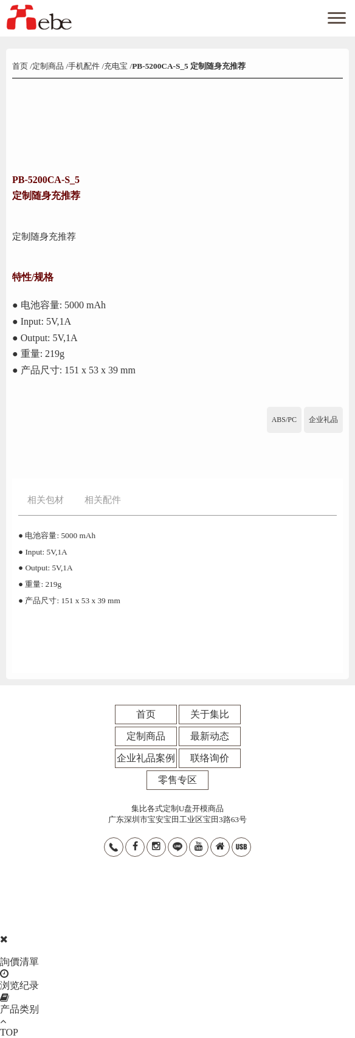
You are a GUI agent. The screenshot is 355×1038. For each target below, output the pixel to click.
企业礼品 (323, 419)
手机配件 (84, 66)
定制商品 (48, 66)
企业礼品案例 (146, 758)
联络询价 (209, 758)
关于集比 (209, 714)
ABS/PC (284, 419)
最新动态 (209, 736)
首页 (21, 66)
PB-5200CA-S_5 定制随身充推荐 (189, 66)
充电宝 (116, 66)
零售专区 (177, 780)
